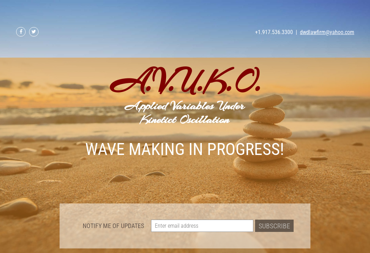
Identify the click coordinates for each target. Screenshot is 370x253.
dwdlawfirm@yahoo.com (327, 32)
